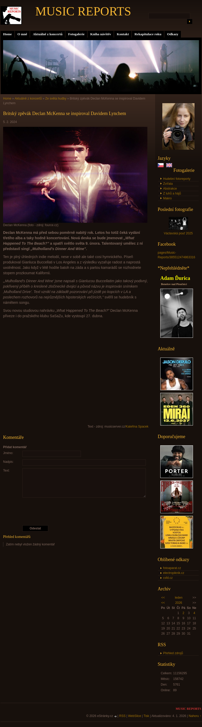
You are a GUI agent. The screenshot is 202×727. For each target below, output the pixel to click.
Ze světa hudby (55, 98)
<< (163, 597)
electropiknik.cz (173, 573)
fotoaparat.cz (172, 568)
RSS (122, 716)
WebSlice (134, 716)
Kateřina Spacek (137, 426)
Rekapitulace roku (147, 34)
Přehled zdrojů (173, 653)
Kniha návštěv (100, 34)
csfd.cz (168, 578)
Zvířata (168, 183)
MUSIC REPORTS (83, 11)
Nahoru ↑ (195, 716)
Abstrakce (170, 188)
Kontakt (123, 34)
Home (7, 34)
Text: (6, 470)
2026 (178, 603)
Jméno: (8, 453)
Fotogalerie (76, 34)
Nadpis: (8, 462)
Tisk (146, 716)
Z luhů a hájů (172, 193)
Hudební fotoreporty (176, 179)
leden (178, 597)
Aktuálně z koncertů (47, 34)
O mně (22, 34)
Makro (167, 198)
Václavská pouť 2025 (178, 233)
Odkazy (172, 34)
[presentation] (76, 511)
